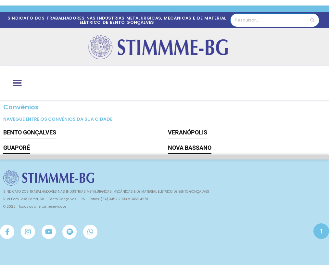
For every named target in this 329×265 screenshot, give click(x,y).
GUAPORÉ (16, 147)
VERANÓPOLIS (187, 132)
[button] (17, 83)
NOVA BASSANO (189, 147)
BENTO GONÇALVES (29, 132)
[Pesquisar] (312, 20)
